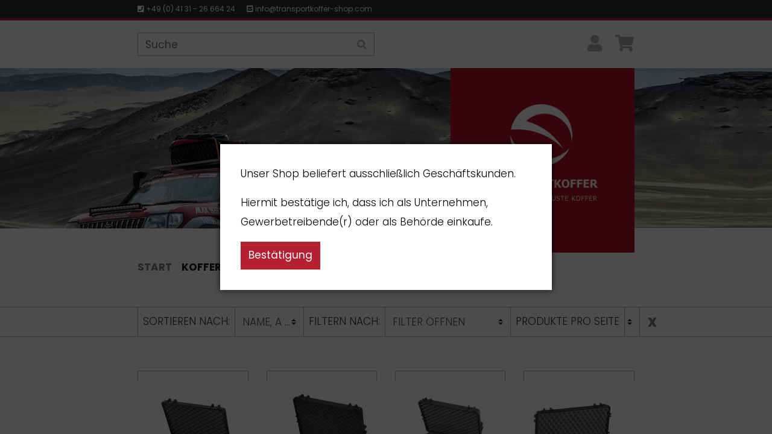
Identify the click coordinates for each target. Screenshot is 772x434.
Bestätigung (280, 255)
